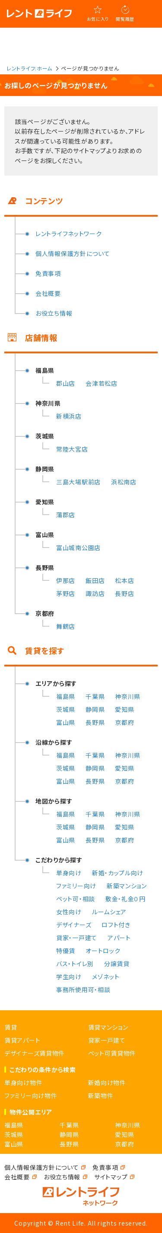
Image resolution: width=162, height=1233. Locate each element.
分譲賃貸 (117, 963)
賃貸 (10, 1027)
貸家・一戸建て (76, 937)
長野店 (124, 593)
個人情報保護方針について (72, 253)
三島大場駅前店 (78, 481)
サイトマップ (110, 1176)
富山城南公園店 (78, 547)
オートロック (103, 950)
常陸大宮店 (72, 449)
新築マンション (127, 885)
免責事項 (48, 273)
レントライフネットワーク (68, 233)
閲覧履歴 (125, 19)
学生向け (69, 976)
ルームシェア (109, 911)
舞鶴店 (65, 626)
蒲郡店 (65, 514)
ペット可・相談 (75, 898)
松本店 (124, 580)
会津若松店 (102, 383)
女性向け (69, 911)
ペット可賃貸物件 (112, 1053)
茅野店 (65, 593)
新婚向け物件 (107, 1082)
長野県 (95, 722)
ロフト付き (116, 924)
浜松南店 (124, 481)
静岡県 (95, 709)
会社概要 (48, 293)
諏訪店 (95, 593)
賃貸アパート (22, 1040)
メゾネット (106, 976)
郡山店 (65, 383)
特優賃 (65, 950)
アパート (119, 937)
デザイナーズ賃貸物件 (34, 1053)
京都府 (124, 722)
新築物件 (101, 1095)
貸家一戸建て (107, 1040)
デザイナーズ (73, 924)
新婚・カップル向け (117, 872)
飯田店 (95, 580)
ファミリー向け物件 (30, 1095)
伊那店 (65, 580)
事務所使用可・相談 (83, 989)
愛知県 (124, 709)
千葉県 (95, 696)
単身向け (69, 872)
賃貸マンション (108, 1027)
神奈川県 (127, 696)
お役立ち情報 (53, 313)
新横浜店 (69, 416)
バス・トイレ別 (75, 963)
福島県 (65, 696)
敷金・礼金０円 (125, 898)
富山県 (65, 722)
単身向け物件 (23, 1082)
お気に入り (98, 19)
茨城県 (65, 709)
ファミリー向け (76, 885)
